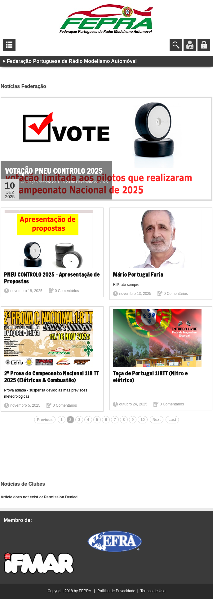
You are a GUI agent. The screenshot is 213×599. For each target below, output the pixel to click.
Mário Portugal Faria (138, 274)
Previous (45, 420)
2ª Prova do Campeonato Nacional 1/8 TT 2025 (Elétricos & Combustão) (51, 376)
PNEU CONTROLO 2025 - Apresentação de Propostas (52, 277)
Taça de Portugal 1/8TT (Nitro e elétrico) (150, 376)
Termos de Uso (153, 591)
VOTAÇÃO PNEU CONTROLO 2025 (53, 171)
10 (142, 420)
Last (172, 420)
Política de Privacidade (116, 591)
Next (157, 420)
